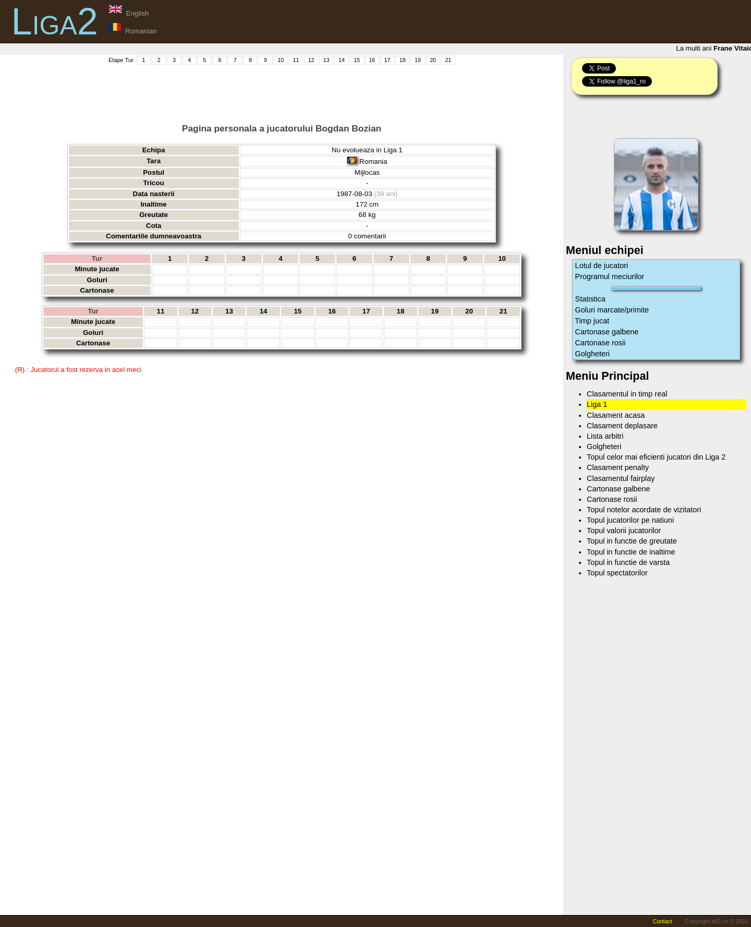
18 (402, 60)
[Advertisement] (281, 89)
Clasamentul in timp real (627, 394)
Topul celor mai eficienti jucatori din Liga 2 (656, 457)
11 (296, 60)
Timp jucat (592, 321)
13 (326, 60)
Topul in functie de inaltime (631, 552)
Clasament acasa (616, 415)
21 (448, 60)
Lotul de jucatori (602, 265)
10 (280, 60)
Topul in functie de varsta (628, 562)
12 (311, 60)
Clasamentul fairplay (621, 478)
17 (387, 60)
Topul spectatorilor (617, 573)
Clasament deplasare (622, 426)
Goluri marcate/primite (612, 310)
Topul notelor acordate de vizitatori (644, 509)
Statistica (590, 299)
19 (418, 60)
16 (372, 60)
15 (357, 60)
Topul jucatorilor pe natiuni (630, 520)
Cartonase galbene (607, 332)
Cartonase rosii (600, 343)
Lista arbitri (605, 436)
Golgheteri (592, 354)
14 (341, 60)
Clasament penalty (618, 467)
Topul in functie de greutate (632, 541)
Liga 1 (597, 404)
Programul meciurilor (610, 276)
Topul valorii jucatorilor (624, 530)
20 (433, 60)
